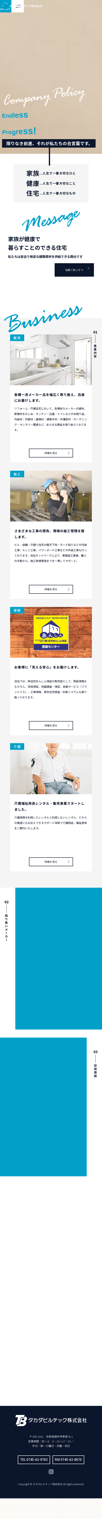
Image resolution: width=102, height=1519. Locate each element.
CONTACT (83, 7)
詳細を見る (51, 450)
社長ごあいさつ (71, 268)
